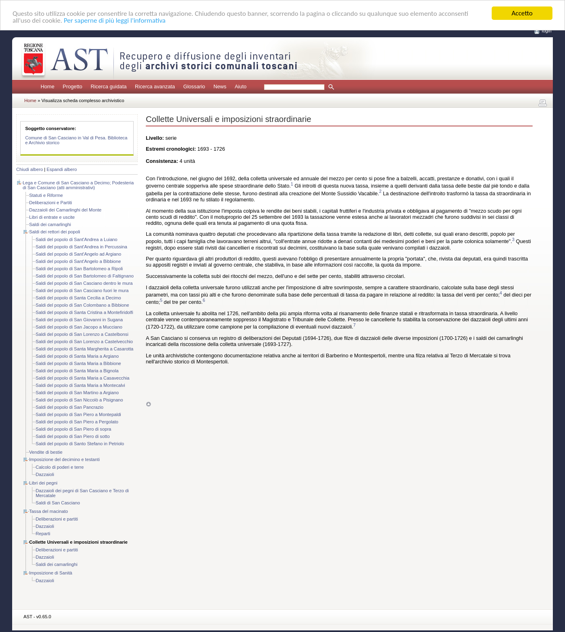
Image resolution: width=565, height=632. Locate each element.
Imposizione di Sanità (50, 572)
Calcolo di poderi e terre (60, 467)
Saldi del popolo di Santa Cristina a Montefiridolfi (84, 312)
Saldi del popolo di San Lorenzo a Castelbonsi (82, 334)
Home (47, 86)
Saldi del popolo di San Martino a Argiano (77, 392)
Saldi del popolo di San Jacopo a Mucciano (79, 327)
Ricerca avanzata (155, 86)
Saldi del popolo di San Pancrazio (69, 407)
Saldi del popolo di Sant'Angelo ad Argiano (78, 254)
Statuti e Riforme (46, 195)
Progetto (72, 86)
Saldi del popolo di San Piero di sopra (73, 429)
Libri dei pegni (43, 482)
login (547, 30)
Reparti (43, 533)
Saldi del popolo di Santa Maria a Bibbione (78, 363)
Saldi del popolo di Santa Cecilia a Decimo (78, 297)
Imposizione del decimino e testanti (64, 459)
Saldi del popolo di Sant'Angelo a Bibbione (78, 261)
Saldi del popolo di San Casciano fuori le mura (82, 290)
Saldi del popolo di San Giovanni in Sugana (79, 319)
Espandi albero (62, 169)
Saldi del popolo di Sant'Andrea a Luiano (76, 239)
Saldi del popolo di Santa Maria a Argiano (77, 356)
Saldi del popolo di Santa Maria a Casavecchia (82, 378)
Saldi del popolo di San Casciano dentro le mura (84, 283)
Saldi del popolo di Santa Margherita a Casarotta (84, 348)
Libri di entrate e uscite (52, 217)
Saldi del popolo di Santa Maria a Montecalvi (80, 385)
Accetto (522, 13)
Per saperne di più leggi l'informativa (114, 20)
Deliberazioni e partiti (57, 519)
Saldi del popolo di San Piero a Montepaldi (78, 414)
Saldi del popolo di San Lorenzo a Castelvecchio (84, 341)
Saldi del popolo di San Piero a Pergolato (77, 421)
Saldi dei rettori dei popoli (54, 231)
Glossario (194, 86)
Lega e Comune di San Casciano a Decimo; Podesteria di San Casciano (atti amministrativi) (78, 185)
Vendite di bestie (45, 452)
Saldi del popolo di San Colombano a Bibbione (82, 305)
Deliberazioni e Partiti (50, 202)
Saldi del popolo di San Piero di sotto (73, 436)
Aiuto (240, 86)
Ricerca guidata (109, 86)
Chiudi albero (29, 169)
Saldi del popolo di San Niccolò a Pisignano (79, 399)
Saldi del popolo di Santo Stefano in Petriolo (80, 443)
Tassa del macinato (48, 511)
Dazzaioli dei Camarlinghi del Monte (65, 209)
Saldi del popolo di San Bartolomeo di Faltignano (85, 275)
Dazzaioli (45, 474)
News (219, 86)
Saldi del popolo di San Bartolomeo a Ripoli (79, 268)
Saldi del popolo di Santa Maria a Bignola (77, 370)
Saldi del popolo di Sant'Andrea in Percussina (81, 246)
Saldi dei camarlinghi (50, 224)
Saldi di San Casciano (58, 502)
